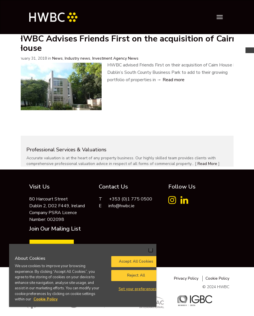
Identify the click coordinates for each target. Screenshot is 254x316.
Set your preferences (138, 289)
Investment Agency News (115, 58)
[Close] (150, 250)
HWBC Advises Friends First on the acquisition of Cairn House (126, 43)
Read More (207, 163)
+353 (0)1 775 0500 (130, 199)
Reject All (136, 275)
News (57, 58)
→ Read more (170, 80)
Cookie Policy (217, 278)
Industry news (77, 58)
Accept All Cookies (136, 261)
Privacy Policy (186, 278)
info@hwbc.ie (121, 206)
